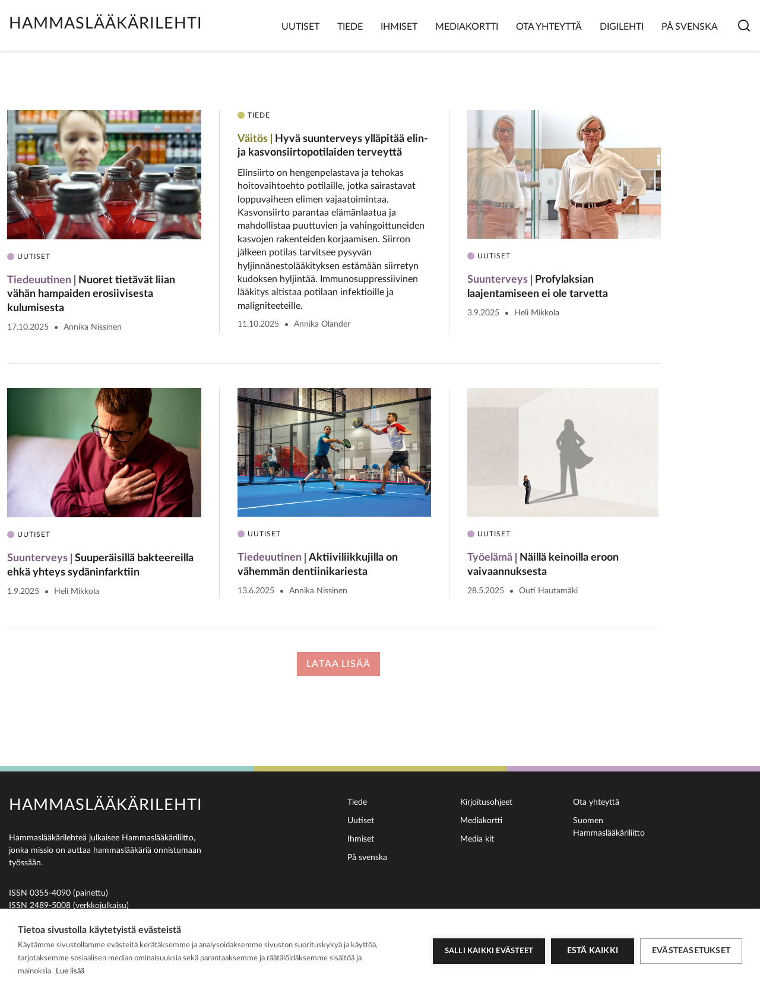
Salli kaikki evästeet (489, 951)
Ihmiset (399, 26)
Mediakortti (466, 26)
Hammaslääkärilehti (105, 23)
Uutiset (300, 26)
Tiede (350, 26)
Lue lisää (70, 971)
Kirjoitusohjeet (486, 802)
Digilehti (622, 26)
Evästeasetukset (691, 951)
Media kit (477, 839)
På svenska (689, 26)
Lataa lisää (338, 664)
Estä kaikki (592, 951)
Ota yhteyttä (549, 26)
